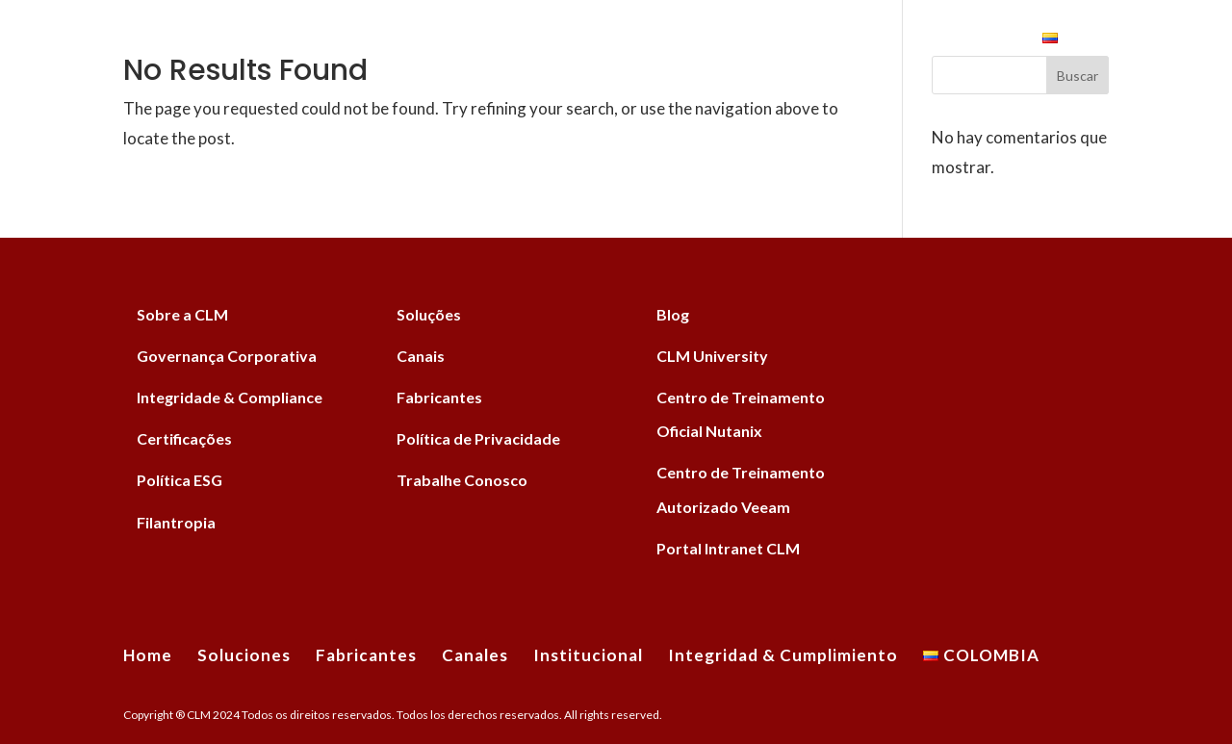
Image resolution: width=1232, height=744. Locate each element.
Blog (672, 314)
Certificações (184, 438)
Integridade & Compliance (229, 397)
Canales (575, 40)
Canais (421, 355)
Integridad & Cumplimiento (904, 40)
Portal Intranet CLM (728, 548)
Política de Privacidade (478, 438)
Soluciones (342, 40)
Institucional (690, 40)
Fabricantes (466, 40)
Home (247, 40)
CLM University (712, 355)
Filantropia (176, 522)
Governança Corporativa (227, 355)
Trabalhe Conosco (462, 480)
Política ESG (179, 480)
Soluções (429, 314)
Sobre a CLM (182, 314)
